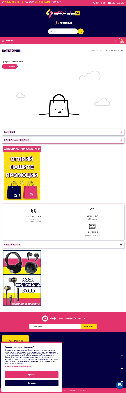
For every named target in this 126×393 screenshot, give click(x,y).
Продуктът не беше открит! (113, 50)
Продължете (10, 66)
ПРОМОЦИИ (66, 23)
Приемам (31, 375)
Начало (95, 50)
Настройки (32, 383)
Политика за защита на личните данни (18, 367)
